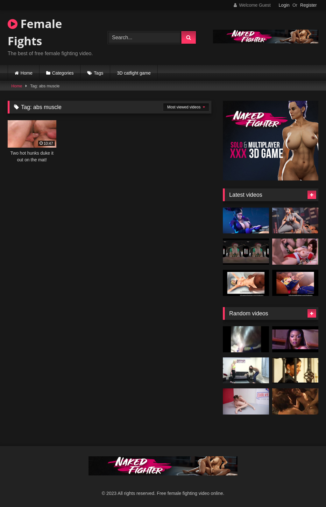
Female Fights (35, 32)
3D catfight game (134, 73)
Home (26, 73)
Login (284, 5)
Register (308, 5)
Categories (63, 73)
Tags (98, 73)
